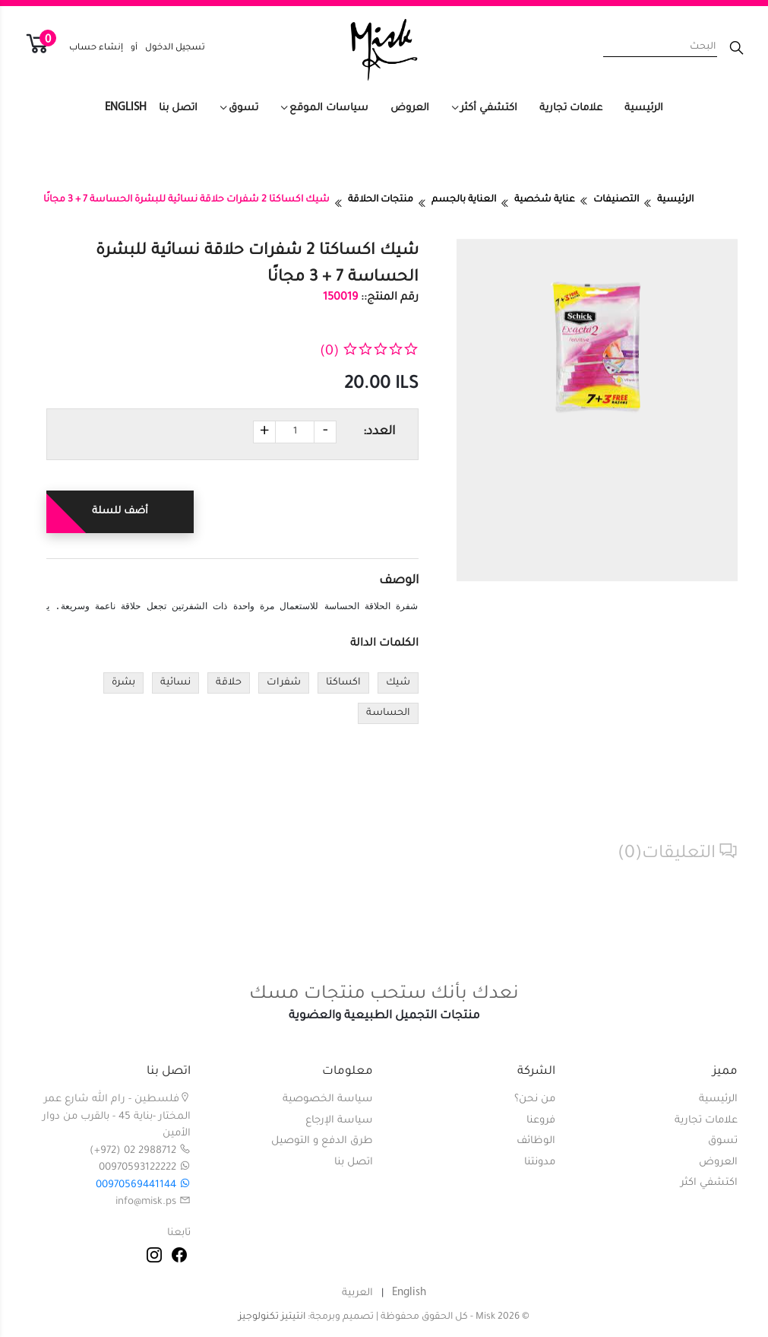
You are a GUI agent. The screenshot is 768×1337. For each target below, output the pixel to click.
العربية (357, 1293)
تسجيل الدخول (175, 48)
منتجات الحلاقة (380, 200)
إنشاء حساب (96, 48)
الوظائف (536, 1141)
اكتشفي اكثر (709, 1183)
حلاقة (229, 683)
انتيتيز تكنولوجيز (272, 1317)
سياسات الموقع (328, 108)
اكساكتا (343, 683)
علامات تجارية (570, 108)
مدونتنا (539, 1162)
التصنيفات (616, 200)
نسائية (175, 683)
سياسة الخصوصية (328, 1099)
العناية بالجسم (463, 200)
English (126, 107)
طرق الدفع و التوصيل (322, 1141)
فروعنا (540, 1120)
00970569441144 (143, 1185)
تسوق (243, 108)
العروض (409, 108)
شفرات (284, 683)
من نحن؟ (534, 1099)
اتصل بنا (178, 108)
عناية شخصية (544, 200)
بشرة (123, 683)
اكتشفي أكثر (488, 108)
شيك (398, 683)
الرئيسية (643, 108)
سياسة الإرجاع (339, 1120)
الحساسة (388, 713)
